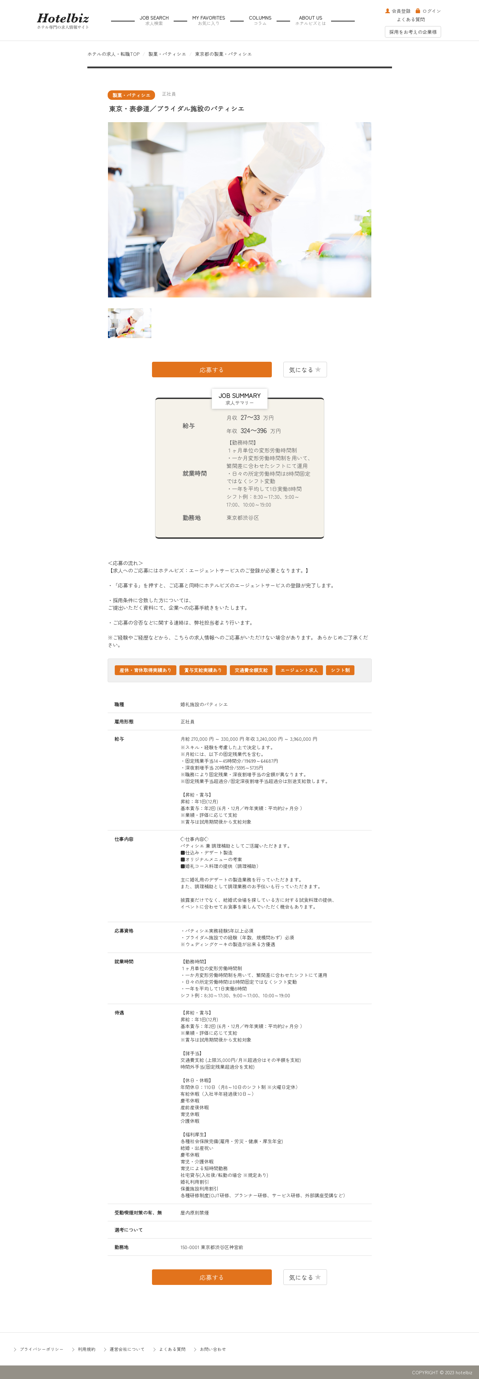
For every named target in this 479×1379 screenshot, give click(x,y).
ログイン (428, 10)
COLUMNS (260, 20)
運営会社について (127, 1349)
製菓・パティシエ (167, 53)
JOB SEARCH (154, 20)
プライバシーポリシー (42, 1349)
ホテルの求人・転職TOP (113, 53)
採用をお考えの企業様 (413, 31)
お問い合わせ (213, 1349)
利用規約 (86, 1349)
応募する (212, 369)
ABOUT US (310, 20)
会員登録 (398, 10)
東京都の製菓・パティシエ (223, 53)
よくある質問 (410, 19)
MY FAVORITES (208, 20)
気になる (305, 369)
